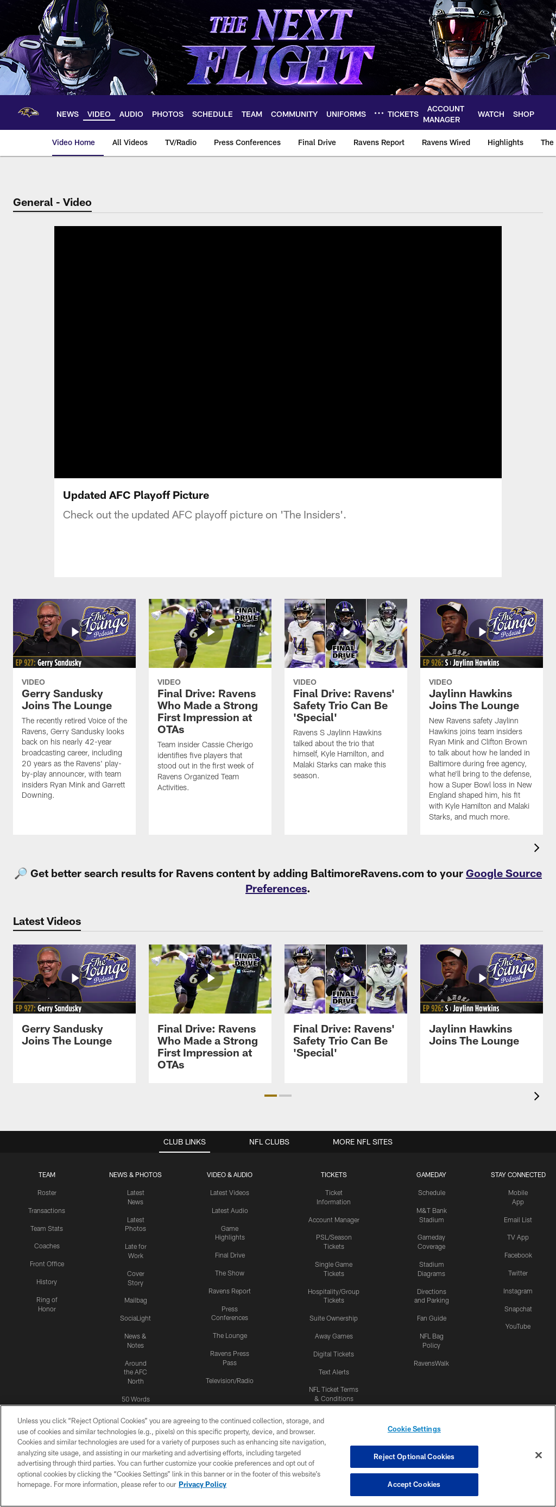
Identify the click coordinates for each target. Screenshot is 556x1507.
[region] (278, 1456)
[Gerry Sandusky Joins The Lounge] (74, 706)
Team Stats (46, 1228)
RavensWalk (431, 1363)
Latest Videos (229, 1192)
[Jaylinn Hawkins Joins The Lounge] (481, 717)
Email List (518, 1219)
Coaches (47, 1245)
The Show (229, 1273)
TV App (518, 1237)
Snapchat (518, 1308)
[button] (270, 1095)
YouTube (518, 1326)
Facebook (518, 1255)
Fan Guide (431, 1318)
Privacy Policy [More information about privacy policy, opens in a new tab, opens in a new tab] (202, 1484)
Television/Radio (230, 1380)
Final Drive (230, 1255)
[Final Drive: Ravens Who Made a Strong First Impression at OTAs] (210, 702)
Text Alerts (334, 1371)
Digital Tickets (333, 1354)
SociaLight (135, 1318)
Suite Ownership (333, 1318)
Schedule (431, 1192)
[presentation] (538, 849)
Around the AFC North (135, 1372)
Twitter (518, 1273)
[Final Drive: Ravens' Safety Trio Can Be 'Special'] (346, 696)
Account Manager (333, 1219)
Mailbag (135, 1300)
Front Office (47, 1263)
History (46, 1281)
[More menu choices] (379, 113)
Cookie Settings (414, 1428)
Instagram (518, 1291)
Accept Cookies (414, 1484)
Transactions (46, 1210)
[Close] (539, 1455)
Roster (46, 1192)
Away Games (334, 1336)
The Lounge (230, 1335)
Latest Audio (230, 1210)
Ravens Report (229, 1291)
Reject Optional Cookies (414, 1456)
